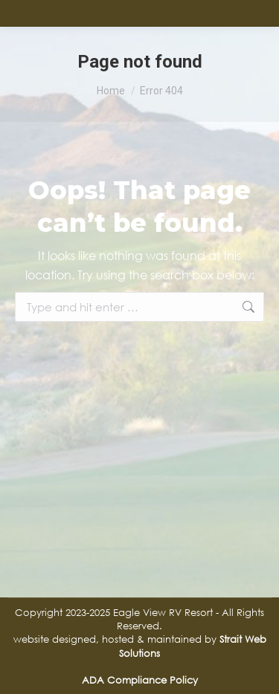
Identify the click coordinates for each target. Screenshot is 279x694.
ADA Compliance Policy (140, 680)
